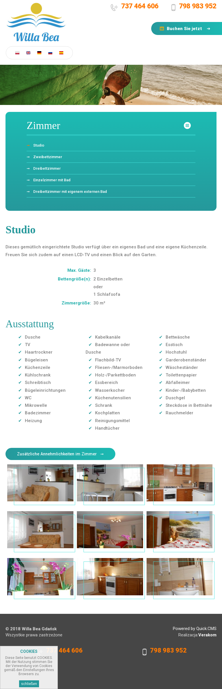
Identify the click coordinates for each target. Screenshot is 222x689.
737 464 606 (139, 6)
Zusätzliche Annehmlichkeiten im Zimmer (57, 454)
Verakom (207, 635)
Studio (38, 145)
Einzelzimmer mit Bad (52, 180)
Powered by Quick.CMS (195, 628)
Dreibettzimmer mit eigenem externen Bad (70, 191)
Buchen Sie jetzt (184, 28)
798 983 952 (197, 6)
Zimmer (43, 125)
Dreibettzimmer (47, 168)
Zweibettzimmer (47, 157)
